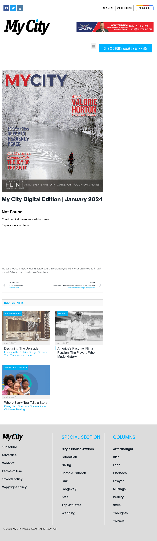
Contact (8, 463)
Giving (66, 465)
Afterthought (123, 449)
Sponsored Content (16, 367)
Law (64, 481)
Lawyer (118, 481)
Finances (120, 473)
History (62, 313)
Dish (116, 457)
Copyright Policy (14, 487)
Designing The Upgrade (27, 351)
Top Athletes (71, 505)
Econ (116, 465)
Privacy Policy (12, 479)
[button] (93, 46)
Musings (119, 489)
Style (117, 505)
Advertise (9, 455)
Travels (118, 521)
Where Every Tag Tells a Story (27, 406)
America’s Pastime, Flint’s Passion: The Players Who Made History (76, 352)
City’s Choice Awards (78, 449)
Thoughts (120, 513)
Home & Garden (13, 313)
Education (69, 457)
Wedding (68, 513)
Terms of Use (12, 471)
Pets (65, 497)
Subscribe (9, 447)
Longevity (69, 489)
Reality (118, 497)
